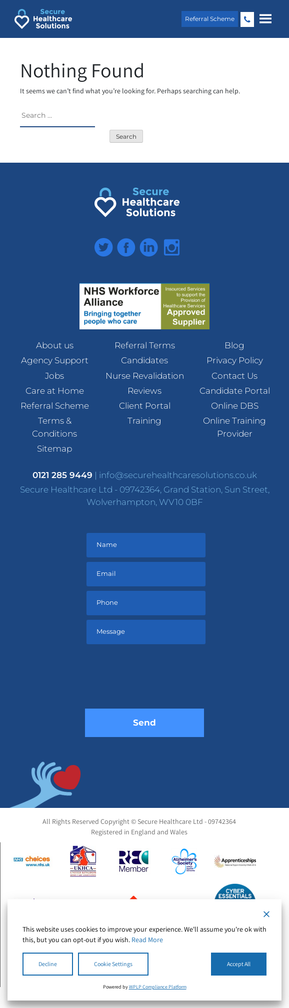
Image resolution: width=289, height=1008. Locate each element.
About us (55, 345)
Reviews (145, 391)
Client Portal (144, 406)
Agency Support (54, 360)
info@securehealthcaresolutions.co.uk (178, 475)
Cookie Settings (113, 964)
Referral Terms (144, 345)
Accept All (238, 964)
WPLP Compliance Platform (157, 987)
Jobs (54, 376)
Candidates (144, 360)
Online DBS (234, 406)
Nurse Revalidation (145, 376)
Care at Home (55, 391)
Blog (234, 345)
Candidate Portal (235, 391)
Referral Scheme (209, 18)
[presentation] (161, 678)
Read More (147, 939)
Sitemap (54, 449)
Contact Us (235, 376)
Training (145, 421)
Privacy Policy (234, 360)
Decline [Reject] (47, 964)
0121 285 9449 (247, 19)
